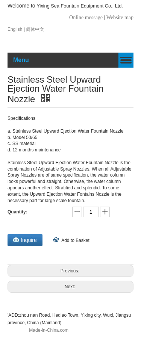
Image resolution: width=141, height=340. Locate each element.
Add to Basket (75, 240)
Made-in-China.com (48, 330)
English (16, 29)
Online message (86, 17)
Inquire (29, 240)
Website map (119, 17)
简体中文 (35, 29)
